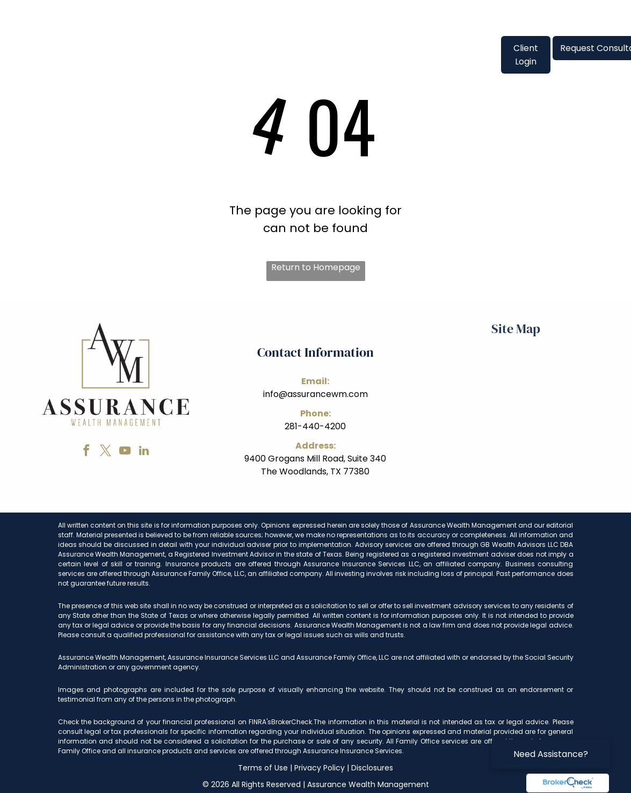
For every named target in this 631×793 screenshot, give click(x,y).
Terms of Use (263, 767)
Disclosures (372, 767)
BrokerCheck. (292, 721)
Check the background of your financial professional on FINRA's (165, 721)
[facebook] (86, 452)
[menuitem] (184, 47)
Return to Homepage (315, 267)
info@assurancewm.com (315, 394)
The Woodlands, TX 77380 (315, 471)
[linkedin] (144, 452)
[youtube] (124, 452)
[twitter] (105, 452)
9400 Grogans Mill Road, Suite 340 (315, 458)
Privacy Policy (319, 767)
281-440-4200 (315, 426)
